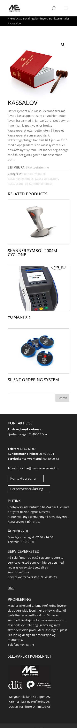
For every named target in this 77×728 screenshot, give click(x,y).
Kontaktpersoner (23, 478)
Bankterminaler (34, 174)
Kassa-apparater (46, 179)
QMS (11, 588)
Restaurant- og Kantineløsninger (30, 184)
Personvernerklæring (26, 489)
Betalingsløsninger (20, 179)
